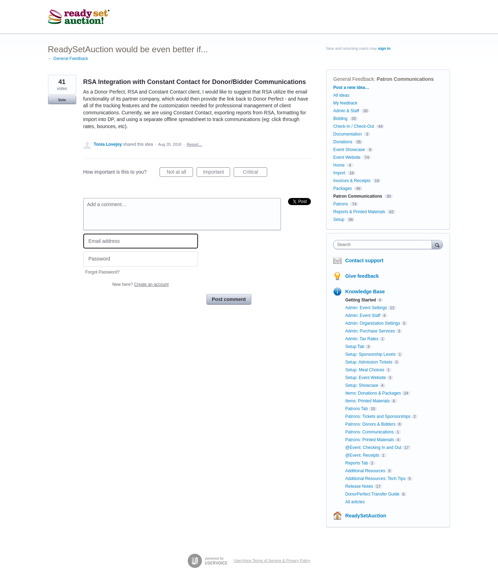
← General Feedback (68, 58)
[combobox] (384, 244)
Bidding (340, 118)
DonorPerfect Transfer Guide (372, 494)
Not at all (180, 173)
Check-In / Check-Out (353, 126)
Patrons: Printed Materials (369, 439)
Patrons (340, 204)
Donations (342, 141)
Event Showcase (349, 149)
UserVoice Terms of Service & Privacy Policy (272, 560)
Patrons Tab (356, 408)
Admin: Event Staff (362, 315)
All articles (355, 501)
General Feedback (353, 79)
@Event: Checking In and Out (373, 447)
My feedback (345, 103)
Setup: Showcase (361, 385)
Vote (62, 100)
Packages (342, 188)
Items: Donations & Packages (373, 393)
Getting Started (360, 300)
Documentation (347, 134)
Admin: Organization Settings (372, 323)
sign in (384, 48)
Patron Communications (405, 79)
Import (339, 172)
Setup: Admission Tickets (368, 362)
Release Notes (359, 486)
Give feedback (362, 276)
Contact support (364, 260)
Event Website (346, 157)
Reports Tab (356, 463)
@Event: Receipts (362, 455)
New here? (140, 284)
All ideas (341, 95)
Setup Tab (354, 346)
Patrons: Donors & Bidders (370, 424)
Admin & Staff (346, 110)
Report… (194, 144)
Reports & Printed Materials (359, 211)
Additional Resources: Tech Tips (375, 478)
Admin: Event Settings (366, 307)
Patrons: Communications (369, 432)
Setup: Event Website (365, 377)
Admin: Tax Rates (361, 338)
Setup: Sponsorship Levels (370, 354)
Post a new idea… (351, 87)
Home (338, 165)
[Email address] (140, 241)
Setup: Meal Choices (364, 369)
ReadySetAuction (365, 515)
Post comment (229, 299)
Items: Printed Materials (367, 400)
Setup (338, 219)
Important (216, 173)
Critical (255, 173)
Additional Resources (365, 470)
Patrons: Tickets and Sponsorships (377, 416)
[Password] (140, 258)
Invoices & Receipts (351, 180)
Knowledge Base (365, 291)
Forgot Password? (102, 272)
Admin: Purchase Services (370, 331)
